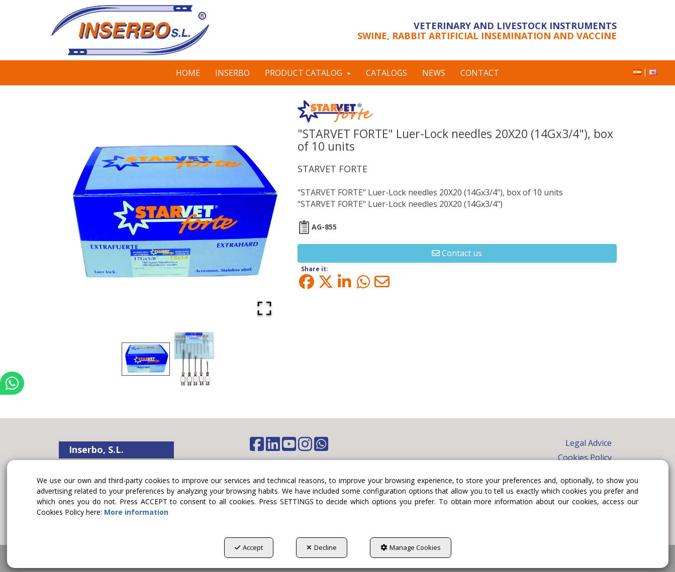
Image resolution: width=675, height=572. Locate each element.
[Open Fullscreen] (264, 308)
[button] (143, 30)
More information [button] (136, 512)
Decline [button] (322, 547)
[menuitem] (637, 72)
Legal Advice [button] (588, 442)
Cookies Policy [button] (585, 457)
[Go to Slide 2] (195, 359)
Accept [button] (249, 547)
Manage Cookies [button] (410, 547)
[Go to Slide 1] (146, 358)
